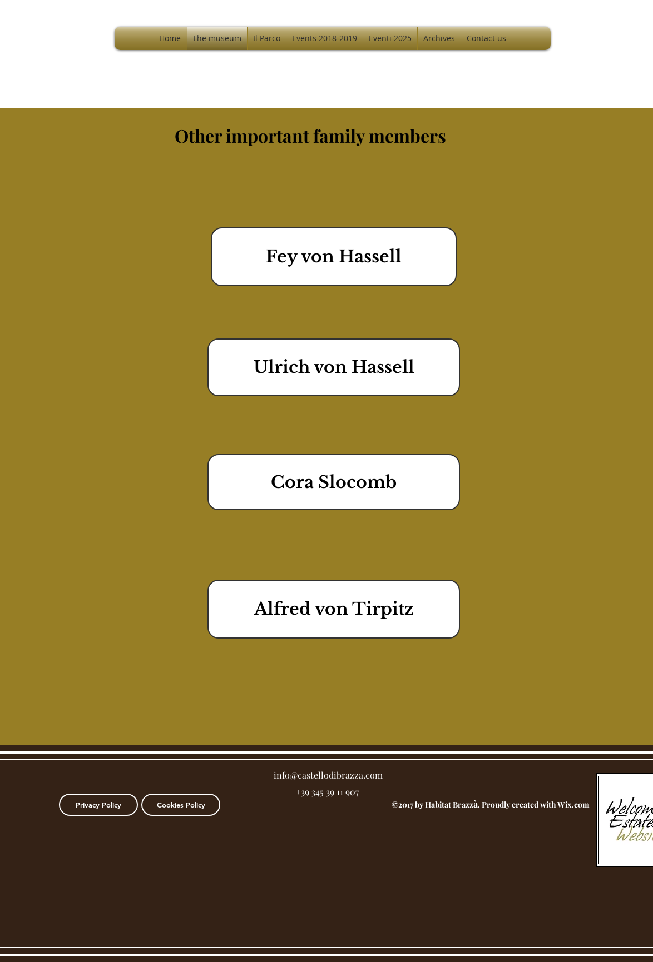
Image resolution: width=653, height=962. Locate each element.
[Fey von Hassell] (334, 256)
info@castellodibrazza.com (328, 775)
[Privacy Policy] (98, 805)
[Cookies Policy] (180, 805)
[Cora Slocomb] (333, 482)
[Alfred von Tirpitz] (333, 609)
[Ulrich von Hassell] (333, 367)
